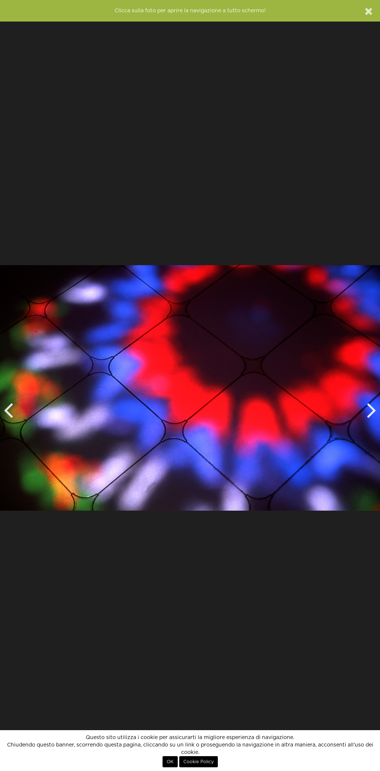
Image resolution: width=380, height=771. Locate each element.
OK (170, 761)
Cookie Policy (198, 761)
